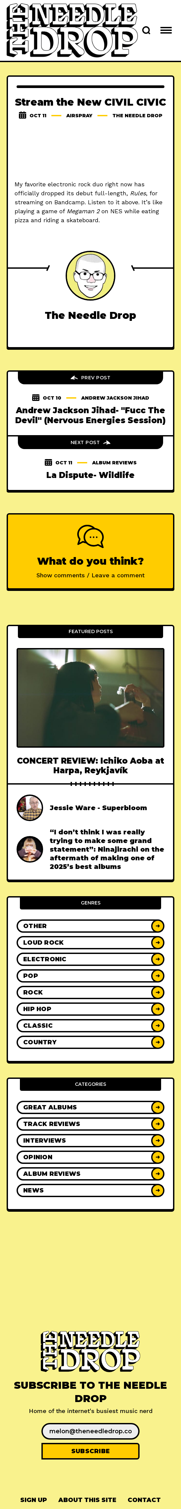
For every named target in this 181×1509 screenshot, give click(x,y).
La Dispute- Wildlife (90, 475)
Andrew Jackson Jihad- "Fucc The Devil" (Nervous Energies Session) (90, 415)
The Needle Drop (137, 116)
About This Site (87, 1500)
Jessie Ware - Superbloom (98, 808)
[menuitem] (33, 1500)
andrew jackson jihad (115, 398)
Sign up (33, 1500)
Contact (144, 1500)
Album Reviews (114, 463)
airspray (79, 116)
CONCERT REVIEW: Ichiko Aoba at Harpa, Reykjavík (90, 765)
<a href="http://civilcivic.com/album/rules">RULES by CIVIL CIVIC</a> (90, 151)
